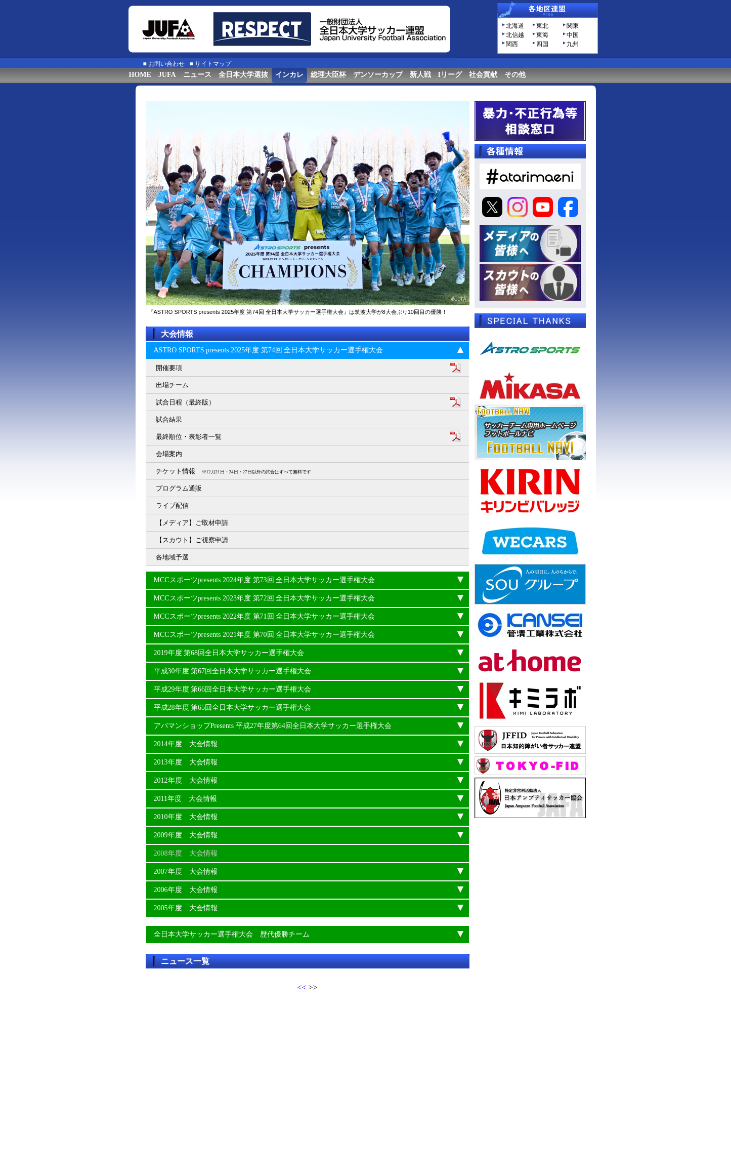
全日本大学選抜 (243, 74)
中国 (573, 34)
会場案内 (169, 454)
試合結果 (169, 419)
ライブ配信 (172, 505)
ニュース (197, 74)
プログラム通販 (179, 488)
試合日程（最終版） (185, 402)
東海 (542, 34)
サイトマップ (213, 63)
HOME (140, 74)
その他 (515, 74)
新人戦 (420, 74)
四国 (542, 44)
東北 (542, 25)
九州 (573, 44)
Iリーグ (450, 74)
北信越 (515, 34)
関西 (512, 44)
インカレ (289, 74)
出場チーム (172, 385)
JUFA (167, 74)
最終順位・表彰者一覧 (189, 436)
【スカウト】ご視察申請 (192, 540)
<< (301, 987)
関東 (573, 25)
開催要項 (169, 368)
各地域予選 (172, 557)
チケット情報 (233, 471)
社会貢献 (483, 74)
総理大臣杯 (328, 74)
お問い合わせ (166, 63)
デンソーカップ (378, 74)
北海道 (515, 25)
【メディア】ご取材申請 (192, 523)
